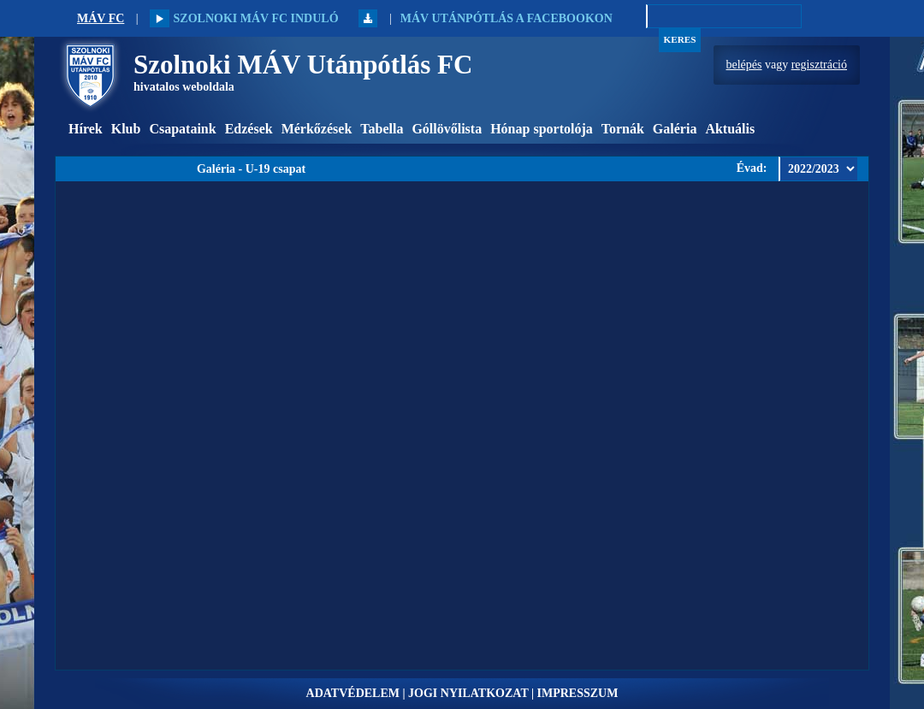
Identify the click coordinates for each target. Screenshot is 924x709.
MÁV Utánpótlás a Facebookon (506, 18)
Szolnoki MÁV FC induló (244, 18)
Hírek (85, 128)
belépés (744, 64)
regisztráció (819, 64)
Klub (126, 128)
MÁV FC (100, 18)
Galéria (675, 128)
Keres (680, 39)
